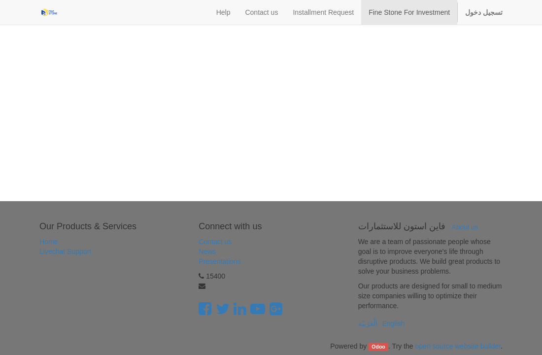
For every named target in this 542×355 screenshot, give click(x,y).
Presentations (220, 261)
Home (48, 242)
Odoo (378, 347)
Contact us (215, 242)
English (393, 323)
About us (465, 227)
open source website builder (458, 346)
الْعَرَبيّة (367, 323)
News (207, 251)
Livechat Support (65, 251)
